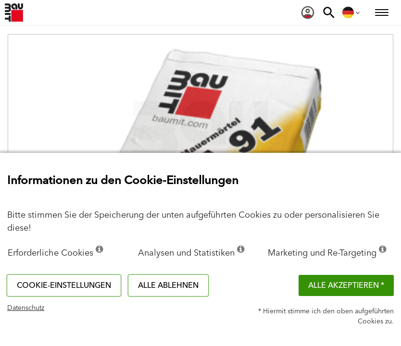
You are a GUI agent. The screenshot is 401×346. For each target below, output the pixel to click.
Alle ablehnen (168, 285)
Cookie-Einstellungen (64, 285)
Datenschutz (25, 308)
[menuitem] (307, 12)
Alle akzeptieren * (346, 285)
